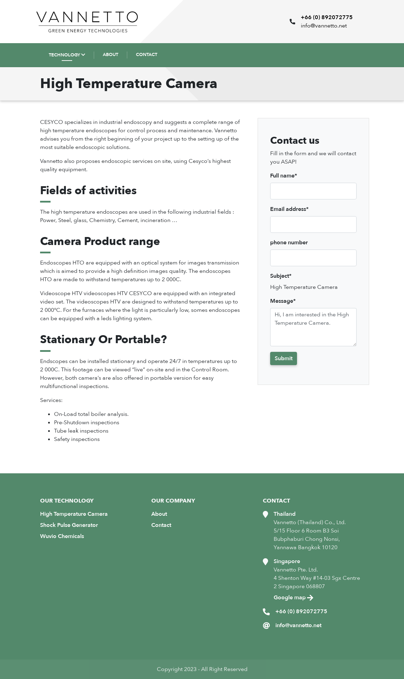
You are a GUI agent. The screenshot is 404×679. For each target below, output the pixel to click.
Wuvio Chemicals (62, 536)
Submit (283, 358)
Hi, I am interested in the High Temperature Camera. (313, 327)
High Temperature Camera (74, 514)
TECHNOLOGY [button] (64, 55)
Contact (161, 525)
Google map (293, 597)
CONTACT (146, 55)
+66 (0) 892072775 (327, 17)
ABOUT (110, 55)
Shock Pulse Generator (69, 525)
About (159, 514)
